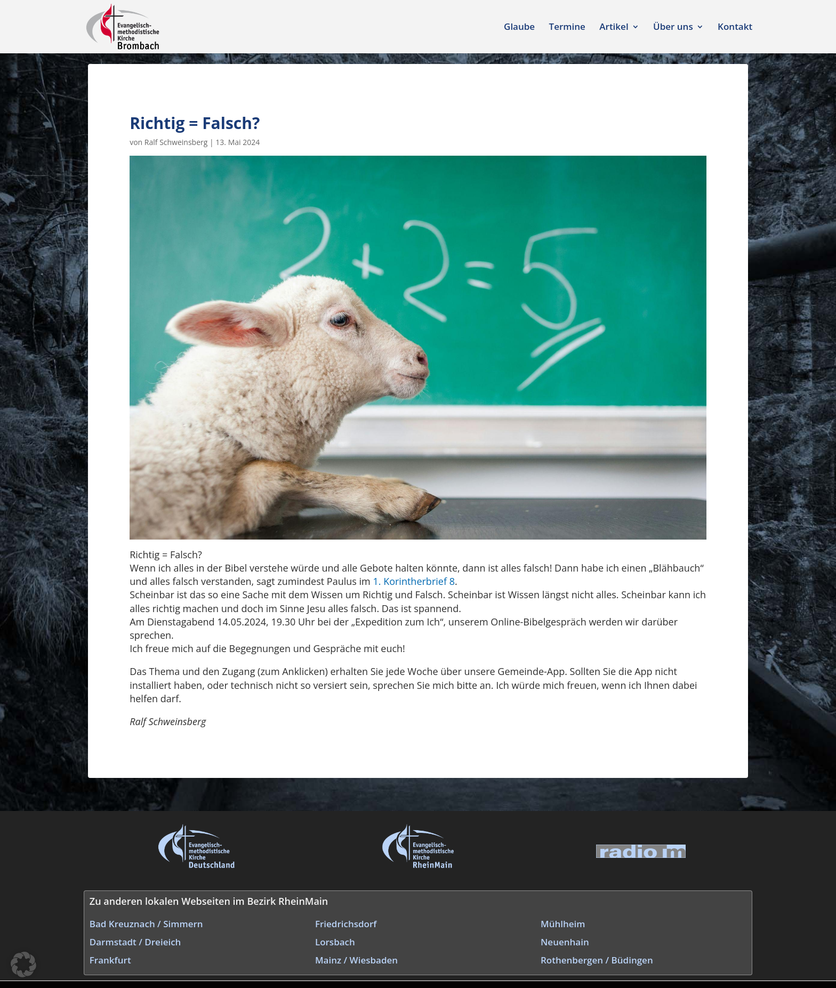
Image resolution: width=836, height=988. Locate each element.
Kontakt (735, 28)
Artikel (613, 28)
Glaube (519, 28)
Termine (567, 28)
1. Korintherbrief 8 (413, 581)
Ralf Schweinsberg (176, 142)
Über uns (673, 28)
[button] (23, 964)
